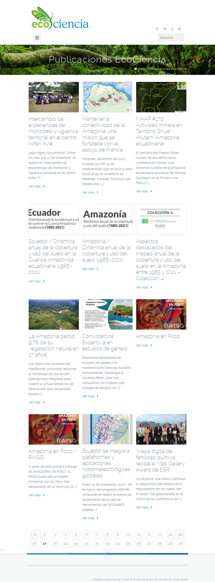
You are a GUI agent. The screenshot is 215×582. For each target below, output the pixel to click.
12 (149, 534)
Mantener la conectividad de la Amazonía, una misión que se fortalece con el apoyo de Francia (103, 134)
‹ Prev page (36, 534)
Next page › (179, 534)
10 (128, 534)
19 (65, 543)
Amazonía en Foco (158, 336)
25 (128, 543)
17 (44, 543)
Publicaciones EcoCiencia (169, 69)
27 (149, 543)
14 (170, 534)
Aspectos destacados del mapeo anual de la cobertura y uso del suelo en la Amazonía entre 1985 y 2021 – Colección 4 (161, 259)
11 (139, 534)
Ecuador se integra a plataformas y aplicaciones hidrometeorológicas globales (106, 463)
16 (34, 543)
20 (76, 543)
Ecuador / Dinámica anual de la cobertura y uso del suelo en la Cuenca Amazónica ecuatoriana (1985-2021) (52, 256)
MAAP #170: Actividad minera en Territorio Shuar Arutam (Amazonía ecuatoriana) (159, 131)
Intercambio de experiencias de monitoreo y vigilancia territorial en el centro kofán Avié (53, 131)
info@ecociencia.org (106, 579)
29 (170, 543)
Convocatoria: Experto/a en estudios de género (105, 342)
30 (181, 543)
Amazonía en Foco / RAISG (52, 454)
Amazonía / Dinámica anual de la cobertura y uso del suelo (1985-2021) (106, 250)
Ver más (36, 186)
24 (118, 543)
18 (55, 543)
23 (107, 543)
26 (139, 543)
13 (159, 534)
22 (97, 543)
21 (86, 543)
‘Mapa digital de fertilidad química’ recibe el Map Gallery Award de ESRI (160, 460)
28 (159, 543)
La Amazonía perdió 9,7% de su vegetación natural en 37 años (53, 345)
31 (107, 552)
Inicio (141, 69)
